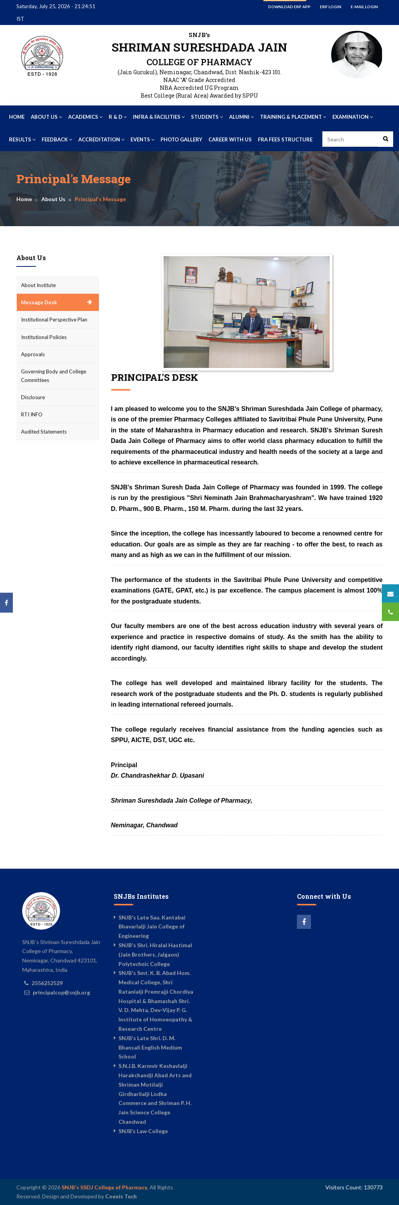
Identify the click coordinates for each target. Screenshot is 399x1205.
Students (207, 117)
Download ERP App (289, 6)
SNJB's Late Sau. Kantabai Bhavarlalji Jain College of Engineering (151, 926)
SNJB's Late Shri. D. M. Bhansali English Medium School (150, 1047)
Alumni (241, 117)
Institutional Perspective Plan (54, 319)
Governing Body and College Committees (53, 375)
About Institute (38, 285)
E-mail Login (364, 6)
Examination (352, 117)
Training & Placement (293, 117)
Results (22, 139)
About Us (46, 117)
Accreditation (101, 139)
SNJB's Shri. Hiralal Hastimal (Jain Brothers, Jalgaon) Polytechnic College (155, 954)
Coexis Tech (121, 1196)
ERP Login (330, 6)
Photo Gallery (181, 139)
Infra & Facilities (159, 117)
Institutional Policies (44, 337)
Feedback (57, 139)
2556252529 (47, 983)
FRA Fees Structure (285, 139)
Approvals (33, 354)
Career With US (230, 139)
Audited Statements (44, 431)
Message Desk (39, 302)
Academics (85, 117)
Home (17, 117)
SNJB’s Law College (143, 1131)
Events (142, 139)
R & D (118, 117)
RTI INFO (31, 414)
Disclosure (33, 397)
